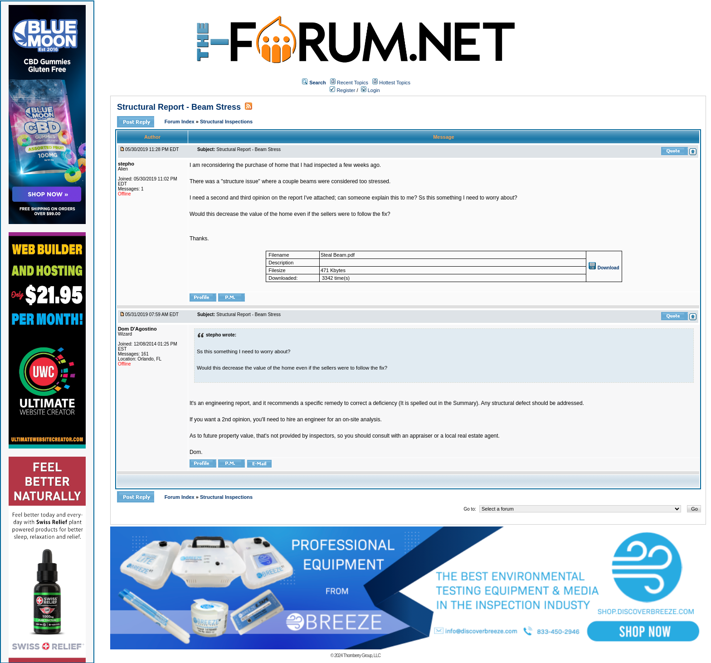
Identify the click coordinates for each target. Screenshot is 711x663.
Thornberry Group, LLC (361, 655)
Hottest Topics (394, 82)
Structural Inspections (226, 121)
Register (342, 90)
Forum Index (180, 121)
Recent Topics (352, 82)
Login (370, 90)
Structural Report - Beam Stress (179, 107)
